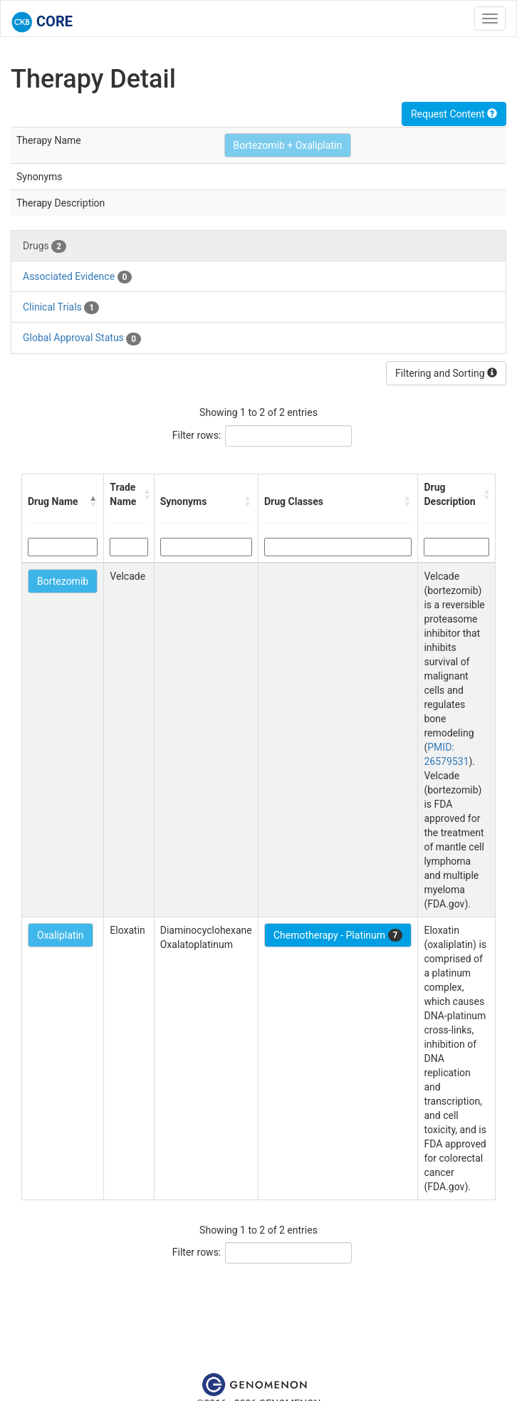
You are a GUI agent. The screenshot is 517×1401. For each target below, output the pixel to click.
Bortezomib (62, 581)
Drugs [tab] (44, 246)
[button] (93, 501)
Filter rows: (196, 435)
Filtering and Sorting (446, 373)
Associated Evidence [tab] (77, 277)
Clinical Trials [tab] (61, 307)
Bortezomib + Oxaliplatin (288, 145)
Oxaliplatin (60, 935)
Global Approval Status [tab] (82, 338)
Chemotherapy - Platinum (337, 935)
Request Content (454, 114)
